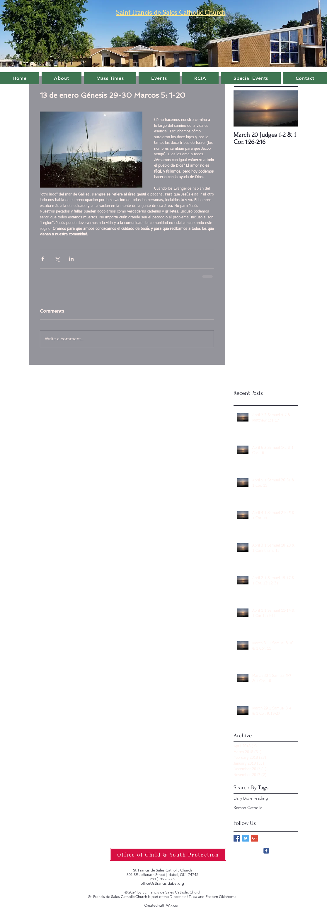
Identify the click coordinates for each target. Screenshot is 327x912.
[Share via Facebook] (42, 259)
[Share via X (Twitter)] (57, 259)
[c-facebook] (266, 851)
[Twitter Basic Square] (245, 838)
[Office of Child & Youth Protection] (168, 854)
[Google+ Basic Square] (254, 838)
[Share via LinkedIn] (71, 259)
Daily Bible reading (251, 798)
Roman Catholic (248, 807)
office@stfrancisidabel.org (162, 883)
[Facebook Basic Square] (237, 838)
